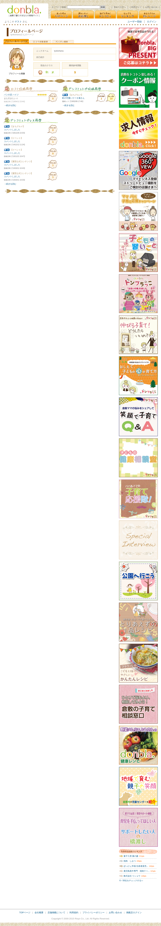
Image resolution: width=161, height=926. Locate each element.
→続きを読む (10, 105)
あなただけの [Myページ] (149, 14)
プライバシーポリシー (94, 912)
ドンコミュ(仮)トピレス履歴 (30, 120)
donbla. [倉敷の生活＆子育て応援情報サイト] (24, 11)
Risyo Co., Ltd (82, 918)
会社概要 (39, 912)
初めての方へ (120, 7)
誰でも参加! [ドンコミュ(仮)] (105, 14)
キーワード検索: (59, 7)
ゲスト (18, 21)
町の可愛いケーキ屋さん (73, 98)
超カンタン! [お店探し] (83, 14)
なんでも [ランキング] (127, 14)
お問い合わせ (151, 7)
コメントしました (12, 129)
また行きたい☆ (11, 98)
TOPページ (25, 912)
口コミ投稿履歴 (40, 41)
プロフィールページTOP (16, 41)
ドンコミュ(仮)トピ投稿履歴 (89, 88)
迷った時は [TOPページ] (61, 14)
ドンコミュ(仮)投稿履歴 (63, 41)
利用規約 (73, 912)
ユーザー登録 (134, 21)
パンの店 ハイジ (11, 94)
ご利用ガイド (135, 7)
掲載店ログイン (134, 912)
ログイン (151, 21)
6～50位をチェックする (131, 880)
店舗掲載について (56, 912)
